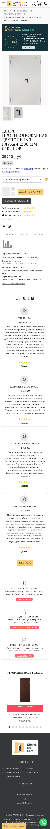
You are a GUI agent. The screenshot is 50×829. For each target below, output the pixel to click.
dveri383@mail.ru (29, 803)
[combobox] (22, 180)
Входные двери (24, 11)
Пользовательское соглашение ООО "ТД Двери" (25, 819)
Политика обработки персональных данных (25, 822)
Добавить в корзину (30, 192)
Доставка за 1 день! (24, 588)
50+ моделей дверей (24, 616)
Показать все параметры (13, 283)
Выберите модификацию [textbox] (16, 179)
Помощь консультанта (16, 201)
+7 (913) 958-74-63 (11, 171)
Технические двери (13, 14)
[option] (25, 80)
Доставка (25, 234)
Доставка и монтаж (17, 772)
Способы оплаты (15, 776)
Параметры (11, 234)
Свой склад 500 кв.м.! (24, 645)
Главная (8, 11)
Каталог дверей (15, 768)
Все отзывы (25, 563)
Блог (34, 768)
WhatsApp (28, 168)
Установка (39, 234)
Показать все (8, 219)
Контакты (36, 772)
